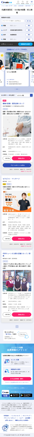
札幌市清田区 (28, 5)
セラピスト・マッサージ (11, 179)
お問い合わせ (9, 420)
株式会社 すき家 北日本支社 (10, 258)
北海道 (15, 5)
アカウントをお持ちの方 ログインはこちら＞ (17, 382)
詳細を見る (21, 158)
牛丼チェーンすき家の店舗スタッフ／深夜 (16, 255)
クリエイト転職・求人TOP (6, 5)
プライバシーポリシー (10, 418)
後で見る (7, 158)
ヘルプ (21, 418)
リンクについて (15, 415)
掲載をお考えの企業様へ (22, 420)
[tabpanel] (17, 69)
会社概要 (27, 418)
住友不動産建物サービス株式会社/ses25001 (13, 106)
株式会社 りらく (7, 181)
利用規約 (6, 415)
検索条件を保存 (25, 44)
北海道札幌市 (21, 5)
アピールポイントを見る (17, 165)
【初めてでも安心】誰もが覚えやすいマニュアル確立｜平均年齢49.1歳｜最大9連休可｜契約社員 (17, 266)
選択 (29, 25)
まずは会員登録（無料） (17, 379)
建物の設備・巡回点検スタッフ (13, 103)
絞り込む (29, 21)
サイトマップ (26, 415)
